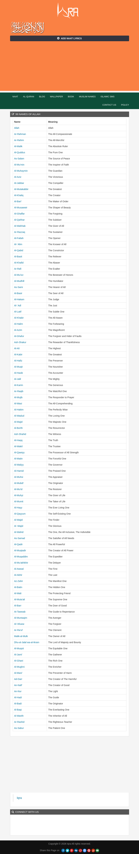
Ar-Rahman (20, 134)
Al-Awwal (19, 569)
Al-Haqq (18, 440)
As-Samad (19, 538)
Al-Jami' (18, 654)
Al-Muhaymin (21, 170)
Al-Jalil (17, 379)
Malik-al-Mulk (21, 636)
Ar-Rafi (17, 268)
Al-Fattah (19, 238)
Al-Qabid (18, 250)
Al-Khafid (19, 262)
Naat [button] (15, 96)
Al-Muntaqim (20, 618)
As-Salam (19, 158)
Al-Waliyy (19, 464)
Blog (42, 96)
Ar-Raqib (18, 391)
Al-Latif (17, 311)
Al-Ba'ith (18, 428)
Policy (125, 105)
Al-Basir (18, 293)
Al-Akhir (18, 575)
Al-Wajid (18, 520)
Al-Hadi (18, 697)
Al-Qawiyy (19, 452)
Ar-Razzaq (19, 232)
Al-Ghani (18, 660)
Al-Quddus (19, 152)
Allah (16, 128)
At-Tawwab (19, 611)
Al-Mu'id (18, 489)
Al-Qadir (18, 544)
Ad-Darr (18, 679)
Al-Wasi (18, 403)
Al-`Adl (17, 305)
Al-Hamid (19, 471)
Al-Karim (18, 385)
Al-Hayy (18, 507)
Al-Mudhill (19, 281)
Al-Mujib (18, 397)
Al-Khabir (19, 317)
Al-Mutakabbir (21, 189)
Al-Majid (18, 422)
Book (71, 96)
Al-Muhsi (18, 477)
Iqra (69, 10)
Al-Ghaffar (19, 213)
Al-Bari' (18, 201)
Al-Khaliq (18, 195)
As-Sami (18, 287)
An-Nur (17, 691)
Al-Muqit (18, 366)
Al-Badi (18, 703)
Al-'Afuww (19, 624)
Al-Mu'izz (18, 275)
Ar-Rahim (19, 140)
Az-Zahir (18, 581)
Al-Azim (18, 330)
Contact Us (109, 105)
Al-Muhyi (18, 495)
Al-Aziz (17, 177)
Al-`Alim (18, 244)
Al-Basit (18, 256)
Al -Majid (18, 526)
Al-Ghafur (19, 336)
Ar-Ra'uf (18, 630)
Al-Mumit (18, 501)
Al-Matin (18, 458)
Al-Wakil (18, 446)
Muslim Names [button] (87, 96)
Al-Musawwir (20, 207)
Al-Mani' (18, 673)
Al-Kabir (18, 354)
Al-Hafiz (18, 360)
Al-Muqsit (19, 648)
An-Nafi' (18, 685)
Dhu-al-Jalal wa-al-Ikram (26, 642)
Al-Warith (19, 715)
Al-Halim (18, 324)
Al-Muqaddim (21, 556)
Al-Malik (18, 146)
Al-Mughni (19, 666)
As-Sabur (19, 728)
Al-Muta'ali (19, 599)
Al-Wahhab (20, 226)
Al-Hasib (18, 373)
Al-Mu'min (19, 164)
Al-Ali (17, 348)
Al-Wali (17, 593)
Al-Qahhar (19, 219)
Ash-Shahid (20, 434)
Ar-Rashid (19, 722)
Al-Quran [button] (28, 96)
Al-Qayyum (20, 513)
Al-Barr (17, 605)
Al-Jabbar (19, 183)
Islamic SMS (108, 96)
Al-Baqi (18, 709)
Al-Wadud (19, 415)
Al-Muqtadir (20, 550)
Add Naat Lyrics (69, 38)
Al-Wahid (18, 532)
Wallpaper (56, 96)
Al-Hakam (19, 299)
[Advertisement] (69, 68)
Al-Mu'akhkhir (21, 562)
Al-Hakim (19, 409)
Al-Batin (18, 587)
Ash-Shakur (20, 342)
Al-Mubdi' (19, 483)
